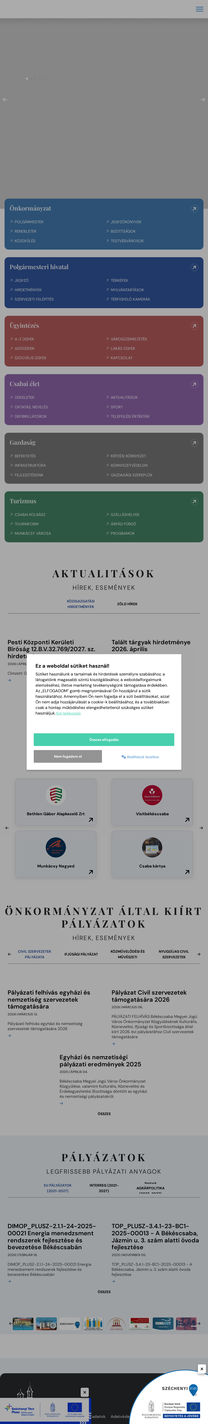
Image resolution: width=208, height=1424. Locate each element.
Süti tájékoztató (68, 713)
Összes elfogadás (104, 739)
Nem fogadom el (68, 756)
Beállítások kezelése (140, 757)
